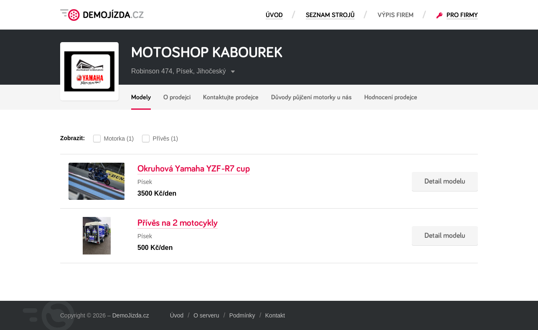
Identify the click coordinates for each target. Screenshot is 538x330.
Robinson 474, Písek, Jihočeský (183, 71)
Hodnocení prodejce (390, 97)
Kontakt (275, 315)
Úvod (177, 315)
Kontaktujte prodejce (231, 97)
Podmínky (242, 315)
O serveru (206, 315)
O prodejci (176, 97)
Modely (141, 97)
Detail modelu (444, 181)
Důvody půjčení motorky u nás (311, 97)
